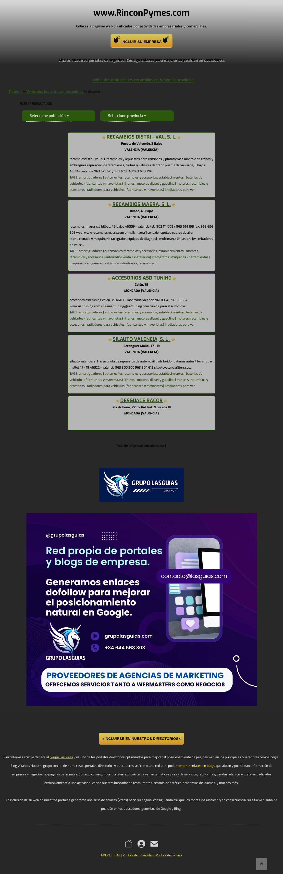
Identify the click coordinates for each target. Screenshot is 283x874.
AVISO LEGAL (111, 855)
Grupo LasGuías (61, 757)
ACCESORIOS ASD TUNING (142, 278)
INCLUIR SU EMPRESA (141, 40)
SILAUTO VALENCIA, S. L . (142, 339)
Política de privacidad (138, 855)
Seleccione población (48, 115)
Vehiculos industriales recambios (55, 91)
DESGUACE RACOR (141, 400)
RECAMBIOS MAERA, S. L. (141, 204)
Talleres (15, 91)
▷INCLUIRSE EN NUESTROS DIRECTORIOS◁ (141, 738)
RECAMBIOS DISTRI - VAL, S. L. (141, 137)
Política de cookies (169, 855)
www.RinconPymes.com (141, 12)
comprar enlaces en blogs (196, 766)
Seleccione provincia (125, 115)
